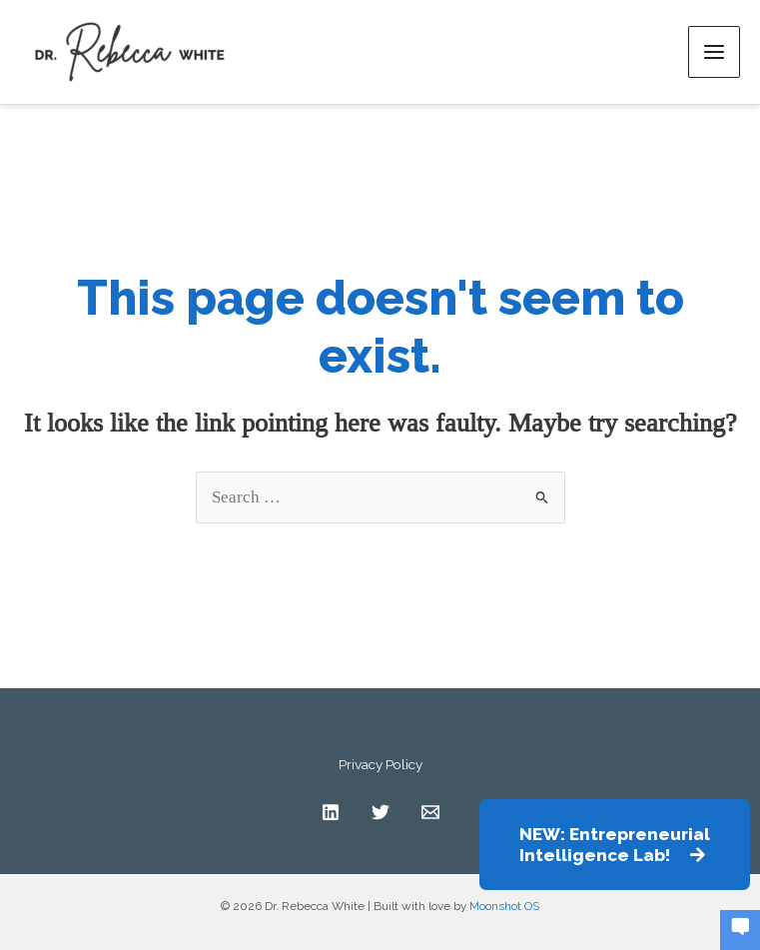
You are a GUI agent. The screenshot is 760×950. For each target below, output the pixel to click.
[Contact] (430, 812)
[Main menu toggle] (714, 52)
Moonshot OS (504, 906)
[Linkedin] (331, 812)
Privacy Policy (380, 764)
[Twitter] (380, 812)
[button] (614, 844)
